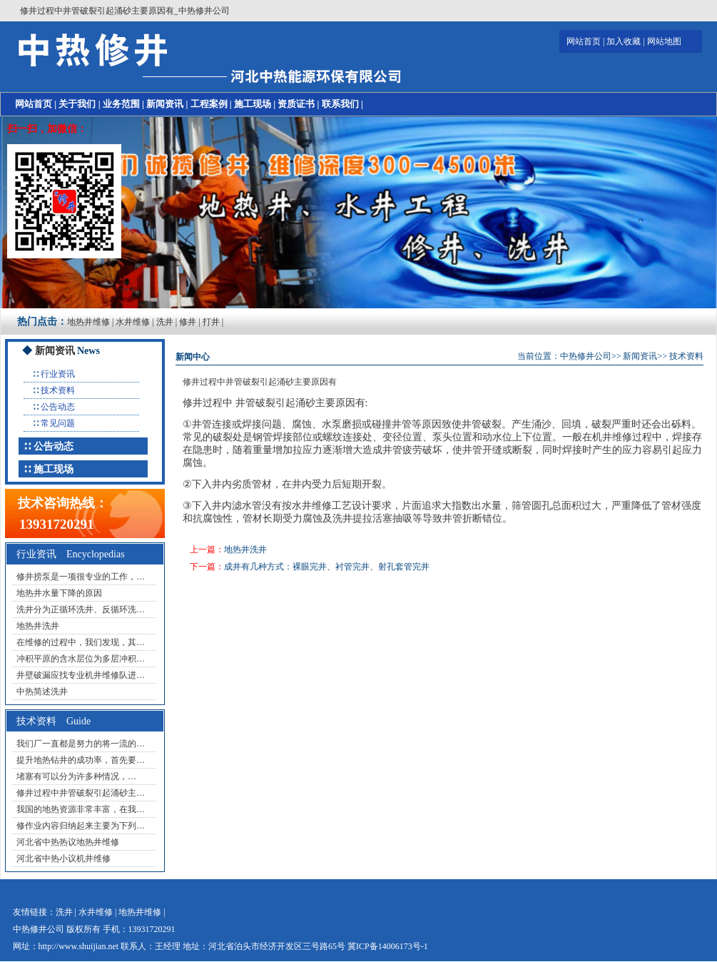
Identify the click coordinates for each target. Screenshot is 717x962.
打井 (211, 322)
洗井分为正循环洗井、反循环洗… (80, 609)
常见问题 (58, 423)
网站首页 (583, 41)
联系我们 (340, 103)
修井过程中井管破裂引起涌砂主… (80, 793)
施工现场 (252, 103)
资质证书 (296, 103)
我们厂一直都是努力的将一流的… (80, 744)
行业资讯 (58, 374)
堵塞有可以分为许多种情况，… (76, 776)
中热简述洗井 (42, 692)
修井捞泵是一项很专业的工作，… (80, 577)
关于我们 (77, 103)
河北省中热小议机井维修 (63, 859)
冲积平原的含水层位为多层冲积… (80, 659)
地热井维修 (88, 322)
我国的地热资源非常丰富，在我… (80, 809)
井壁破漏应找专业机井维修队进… (80, 675)
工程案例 (209, 103)
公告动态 (58, 407)
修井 (187, 322)
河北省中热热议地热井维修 (67, 842)
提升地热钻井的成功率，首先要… (80, 760)
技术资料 (58, 390)
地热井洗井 (37, 626)
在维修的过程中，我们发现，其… (80, 642)
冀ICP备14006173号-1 (387, 946)
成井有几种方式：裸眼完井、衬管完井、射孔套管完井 (326, 567)
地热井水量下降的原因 (59, 593)
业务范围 (121, 103)
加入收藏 (623, 41)
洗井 (164, 322)
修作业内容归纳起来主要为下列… (80, 826)
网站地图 (664, 41)
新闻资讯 (164, 103)
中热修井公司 (585, 356)
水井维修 (133, 322)
